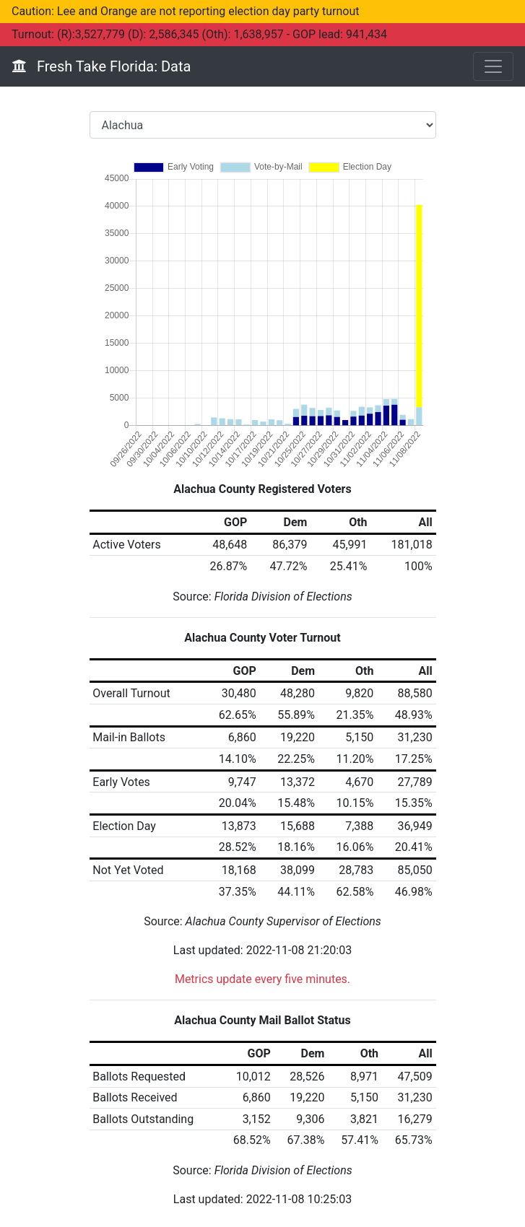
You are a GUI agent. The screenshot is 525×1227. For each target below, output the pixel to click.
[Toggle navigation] (493, 66)
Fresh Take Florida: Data (101, 66)
